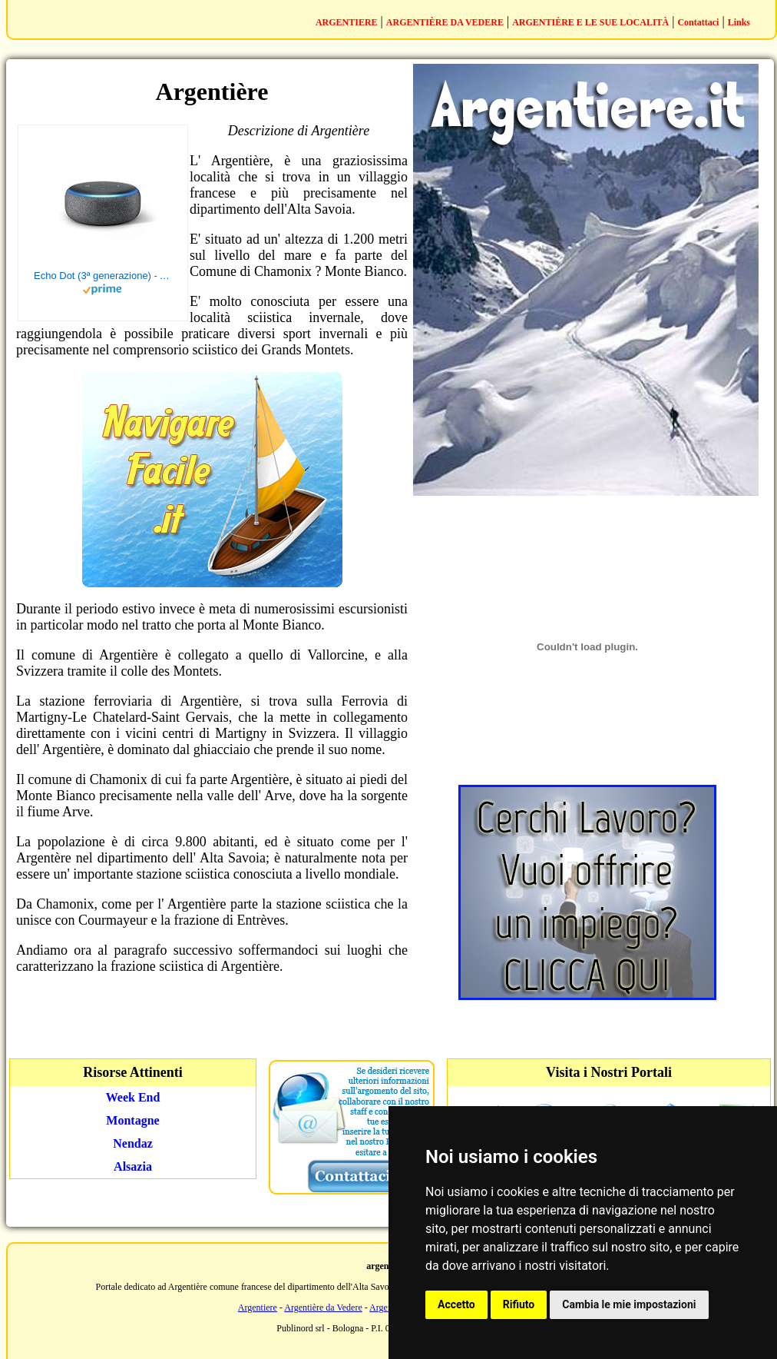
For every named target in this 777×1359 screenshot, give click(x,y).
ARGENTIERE (347, 22)
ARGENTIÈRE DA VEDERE (445, 22)
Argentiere (257, 1307)
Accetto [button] (456, 1304)
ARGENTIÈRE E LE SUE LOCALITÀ (590, 22)
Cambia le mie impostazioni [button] (629, 1304)
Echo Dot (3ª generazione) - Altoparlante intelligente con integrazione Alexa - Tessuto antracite (103, 275)
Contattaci (698, 22)
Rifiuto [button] (519, 1304)
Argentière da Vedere (323, 1307)
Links (739, 22)
